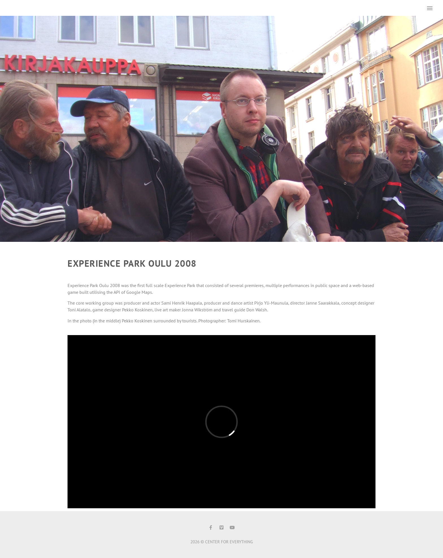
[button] (430, 7)
